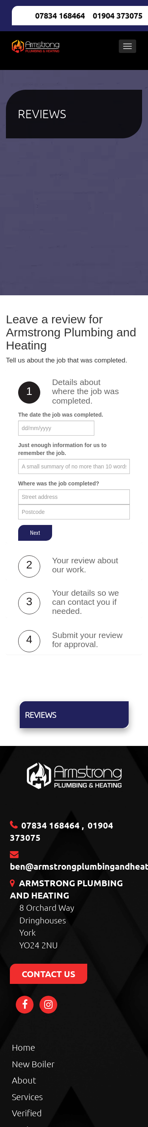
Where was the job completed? (58, 483)
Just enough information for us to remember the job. (62, 449)
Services (27, 1096)
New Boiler (33, 1064)
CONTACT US (48, 973)
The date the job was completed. (60, 415)
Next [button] (35, 533)
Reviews (40, 714)
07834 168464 (60, 15)
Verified (27, 1113)
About (24, 1080)
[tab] (74, 393)
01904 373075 (117, 15)
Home (23, 1047)
